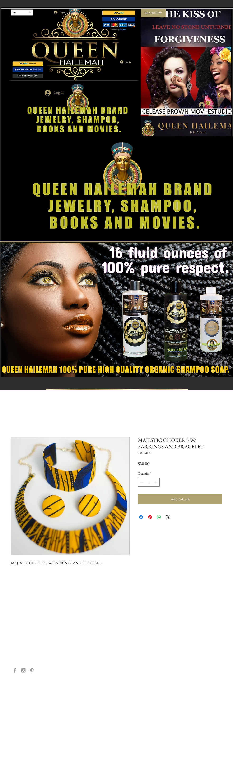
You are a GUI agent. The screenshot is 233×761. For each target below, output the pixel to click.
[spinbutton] (148, 482)
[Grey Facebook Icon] (15, 670)
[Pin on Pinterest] (150, 517)
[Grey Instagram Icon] (23, 670)
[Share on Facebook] (141, 517)
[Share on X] (168, 517)
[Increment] (156, 482)
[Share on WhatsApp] (159, 517)
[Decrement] (141, 482)
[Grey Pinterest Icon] (32, 670)
